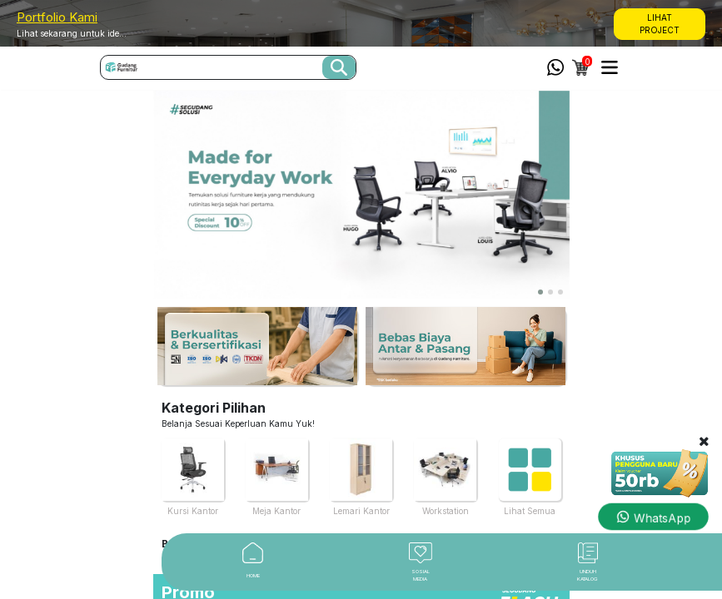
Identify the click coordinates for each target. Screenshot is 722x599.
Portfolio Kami (57, 17)
